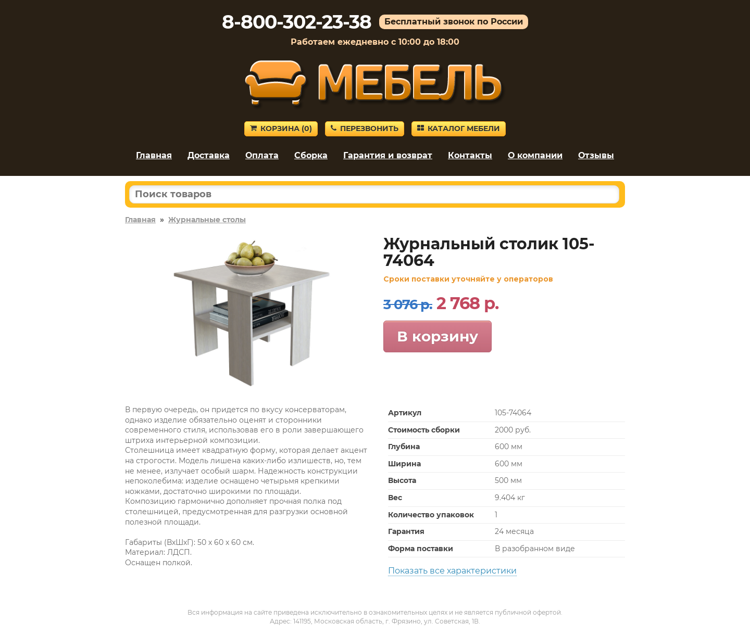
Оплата (262, 155)
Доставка (209, 155)
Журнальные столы (207, 219)
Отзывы (596, 155)
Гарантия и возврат (387, 155)
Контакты (470, 155)
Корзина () (281, 128)
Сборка (311, 155)
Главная (154, 155)
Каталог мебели (458, 128)
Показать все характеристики (452, 571)
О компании (535, 155)
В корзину (437, 336)
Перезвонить (364, 128)
